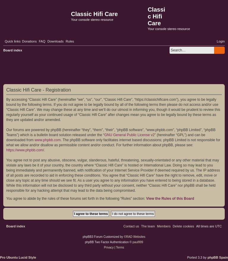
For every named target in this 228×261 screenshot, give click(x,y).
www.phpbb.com (47, 140)
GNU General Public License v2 (129, 135)
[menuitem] (29, 41)
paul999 (138, 242)
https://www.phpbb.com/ (25, 150)
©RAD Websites (134, 236)
